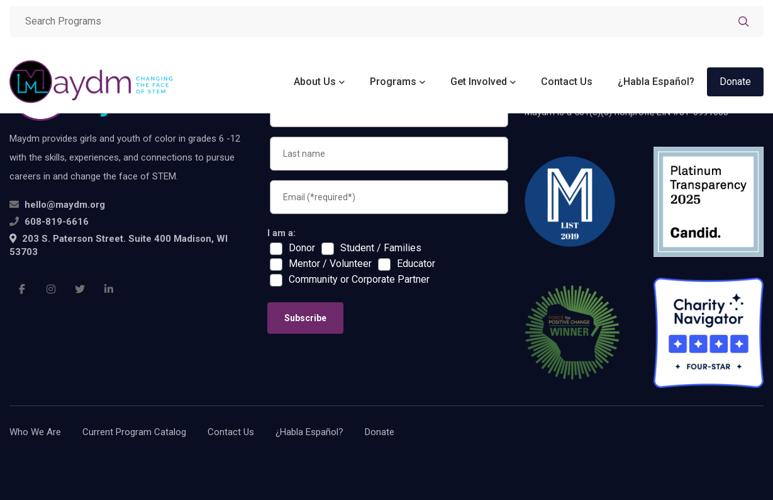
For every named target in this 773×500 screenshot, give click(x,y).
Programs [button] (393, 82)
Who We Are (35, 432)
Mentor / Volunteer (330, 264)
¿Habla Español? (656, 82)
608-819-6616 (57, 221)
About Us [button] (315, 82)
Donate (735, 82)
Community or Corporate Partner (359, 280)
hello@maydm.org (65, 204)
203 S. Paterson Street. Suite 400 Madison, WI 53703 (118, 245)
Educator (416, 264)
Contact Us (566, 82)
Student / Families (380, 248)
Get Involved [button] (478, 82)
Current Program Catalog (134, 432)
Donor (302, 248)
